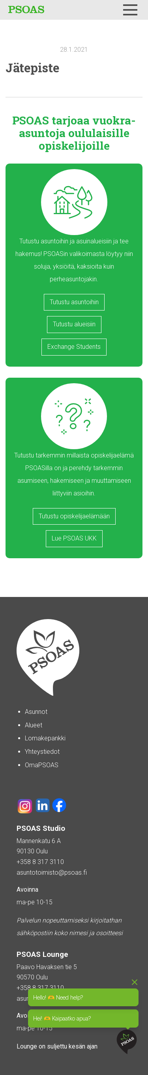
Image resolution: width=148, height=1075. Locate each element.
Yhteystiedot (42, 751)
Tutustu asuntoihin (74, 302)
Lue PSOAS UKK (74, 538)
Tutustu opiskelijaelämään (74, 516)
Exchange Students (74, 346)
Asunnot (36, 711)
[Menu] (130, 9)
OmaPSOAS (41, 765)
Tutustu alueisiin (74, 324)
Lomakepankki (45, 738)
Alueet (33, 725)
